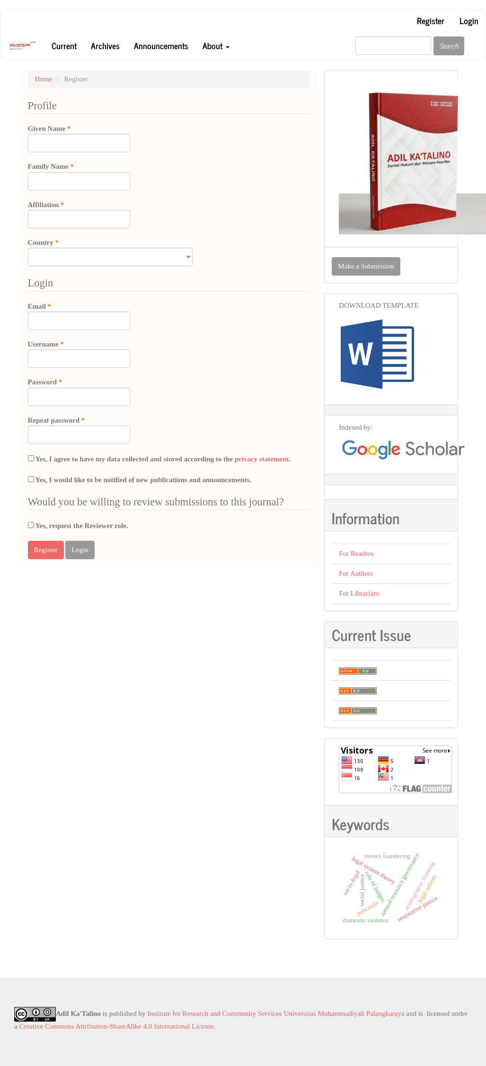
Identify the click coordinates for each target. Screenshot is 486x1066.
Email (79, 316)
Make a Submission (366, 266)
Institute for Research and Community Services (214, 1013)
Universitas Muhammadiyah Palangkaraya (344, 1013)
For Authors (356, 573)
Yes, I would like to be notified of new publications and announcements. (140, 480)
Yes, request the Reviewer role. (78, 525)
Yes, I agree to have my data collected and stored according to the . (159, 459)
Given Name (79, 138)
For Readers (356, 553)
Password (79, 391)
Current (64, 45)
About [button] (216, 45)
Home (44, 79)
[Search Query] (393, 45)
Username (79, 353)
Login (468, 20)
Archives (105, 45)
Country (110, 252)
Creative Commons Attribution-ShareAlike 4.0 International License (116, 1026)
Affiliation (79, 214)
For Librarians (359, 593)
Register (430, 20)
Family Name (79, 176)
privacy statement (262, 459)
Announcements (161, 45)
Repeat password (79, 430)
